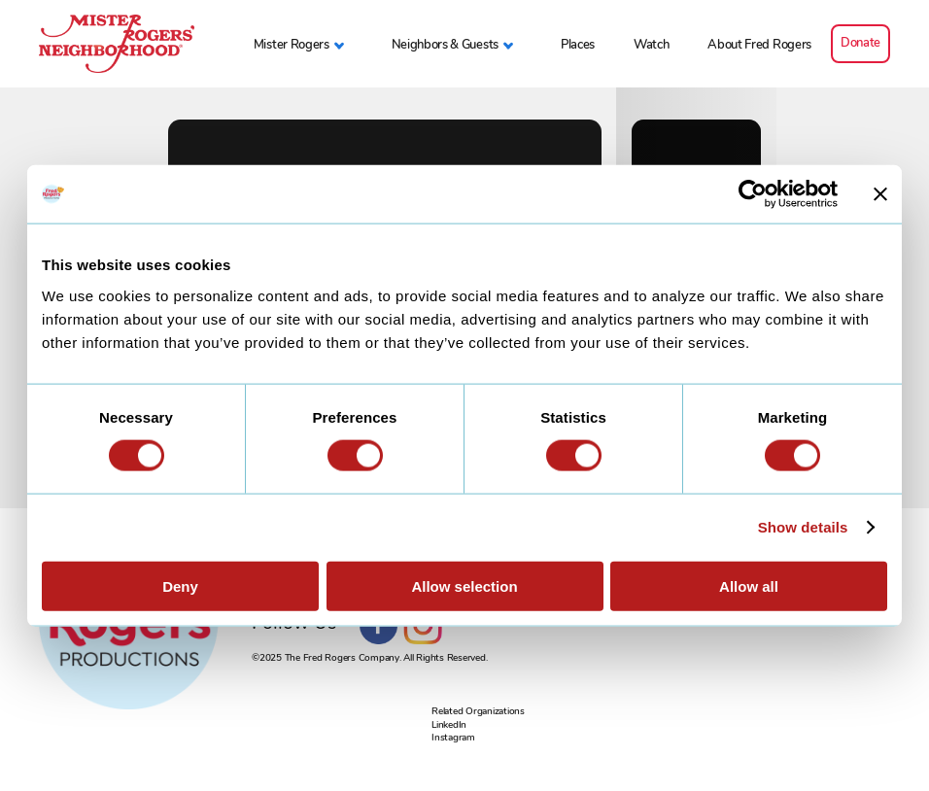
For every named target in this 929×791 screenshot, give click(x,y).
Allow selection (464, 585)
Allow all (748, 585)
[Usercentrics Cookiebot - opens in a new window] (753, 194)
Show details (803, 527)
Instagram (453, 737)
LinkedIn (448, 724)
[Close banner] (880, 194)
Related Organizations (478, 711)
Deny (180, 585)
